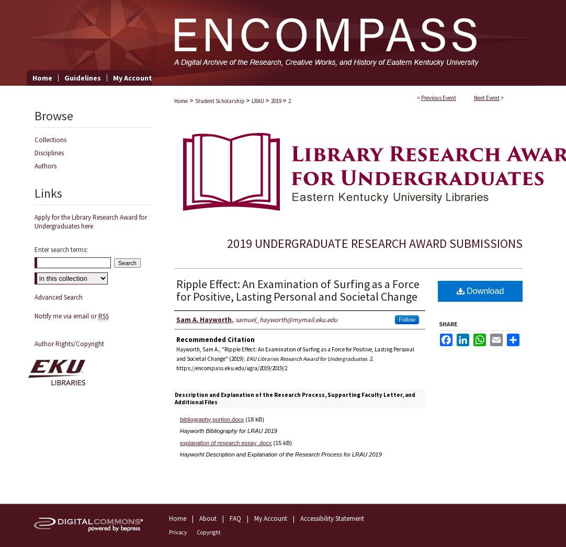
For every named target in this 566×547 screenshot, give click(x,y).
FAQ (235, 518)
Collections (50, 139)
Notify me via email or (72, 316)
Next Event (487, 97)
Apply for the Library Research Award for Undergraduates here (91, 222)
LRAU (258, 101)
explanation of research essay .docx (226, 443)
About (208, 518)
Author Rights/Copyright (69, 343)
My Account (270, 518)
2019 (276, 101)
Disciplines (49, 153)
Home (181, 101)
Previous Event (438, 97)
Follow (407, 319)
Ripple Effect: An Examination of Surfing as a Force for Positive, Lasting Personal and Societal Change (298, 290)
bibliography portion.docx (212, 419)
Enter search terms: (61, 249)
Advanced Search (59, 297)
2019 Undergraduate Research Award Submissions (375, 243)
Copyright (209, 532)
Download (480, 291)
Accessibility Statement (332, 518)
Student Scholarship (220, 101)
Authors (45, 166)
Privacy (178, 532)
